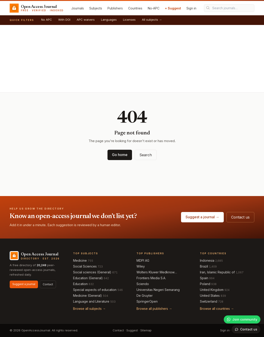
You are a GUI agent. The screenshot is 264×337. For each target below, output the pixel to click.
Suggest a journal (23, 284)
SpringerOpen (147, 301)
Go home (120, 154)
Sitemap (146, 330)
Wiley (140, 266)
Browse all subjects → (89, 308)
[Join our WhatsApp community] (242, 319)
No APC (46, 19)
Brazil (204, 266)
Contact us (240, 217)
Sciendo (142, 284)
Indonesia (207, 260)
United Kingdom (212, 290)
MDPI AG (142, 260)
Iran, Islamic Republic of (217, 272)
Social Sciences (85, 266)
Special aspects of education (94, 290)
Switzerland (208, 301)
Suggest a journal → (202, 217)
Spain (204, 278)
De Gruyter (144, 295)
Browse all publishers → (154, 308)
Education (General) (88, 278)
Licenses (129, 19)
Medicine (80, 260)
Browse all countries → (217, 308)
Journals (77, 8)
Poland (205, 284)
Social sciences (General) (92, 272)
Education (80, 284)
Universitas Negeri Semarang (158, 290)
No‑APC (153, 8)
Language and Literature (91, 301)
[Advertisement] (132, 58)
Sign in (191, 8)
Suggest (132, 330)
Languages (109, 19)
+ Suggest (173, 8)
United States (210, 295)
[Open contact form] (246, 329)
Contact (48, 284)
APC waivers (86, 19)
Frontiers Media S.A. (151, 278)
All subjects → (152, 19)
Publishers (115, 8)
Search (145, 155)
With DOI (64, 19)
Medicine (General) (87, 295)
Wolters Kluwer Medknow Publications (155, 272)
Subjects (95, 8)
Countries (135, 8)
